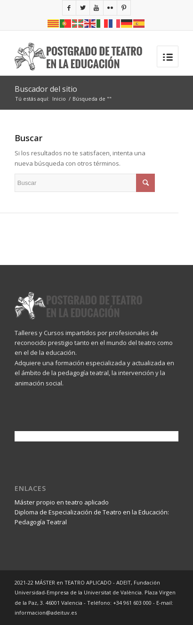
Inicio (59, 98)
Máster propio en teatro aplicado (62, 502)
